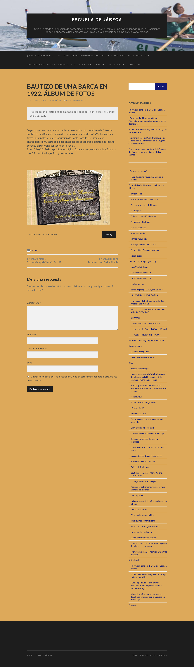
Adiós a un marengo (140, 368)
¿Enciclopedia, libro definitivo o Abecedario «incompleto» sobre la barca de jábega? (147, 121)
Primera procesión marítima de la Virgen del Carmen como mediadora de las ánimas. (147, 152)
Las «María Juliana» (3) (141, 278)
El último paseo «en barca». (143, 461)
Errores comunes (138, 227)
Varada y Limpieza (139, 238)
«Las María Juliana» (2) (141, 272)
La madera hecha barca (141, 532)
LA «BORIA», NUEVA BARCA (144, 295)
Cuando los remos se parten (143, 537)
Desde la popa (81, 65)
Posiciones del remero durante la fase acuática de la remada (148, 488)
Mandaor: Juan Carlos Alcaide (103, 261)
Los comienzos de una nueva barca (146, 455)
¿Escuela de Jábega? (37, 56)
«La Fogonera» (137, 283)
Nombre (32, 334)
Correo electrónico (37, 348)
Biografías (135, 317)
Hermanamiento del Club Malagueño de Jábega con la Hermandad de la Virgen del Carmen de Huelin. (148, 140)
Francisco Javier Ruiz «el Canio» (147, 334)
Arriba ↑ (163, 655)
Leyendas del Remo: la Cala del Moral (150, 329)
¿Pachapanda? (137, 495)
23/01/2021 (32, 100)
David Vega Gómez (52, 100)
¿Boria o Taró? (137, 408)
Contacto (134, 65)
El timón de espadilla (140, 351)
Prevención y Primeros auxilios (145, 250)
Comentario (34, 302)
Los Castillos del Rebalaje (142, 427)
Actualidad (115, 65)
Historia (35, 250)
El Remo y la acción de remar (144, 216)
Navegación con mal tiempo (143, 244)
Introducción (136, 193)
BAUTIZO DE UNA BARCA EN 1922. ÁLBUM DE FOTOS (148, 310)
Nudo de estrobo (138, 413)
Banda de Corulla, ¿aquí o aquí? (145, 526)
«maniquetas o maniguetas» (143, 520)
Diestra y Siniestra (139, 509)
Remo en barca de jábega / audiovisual (48, 65)
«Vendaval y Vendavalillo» (142, 515)
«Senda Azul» (137, 396)
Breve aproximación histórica (144, 199)
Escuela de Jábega (97, 19)
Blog (98, 65)
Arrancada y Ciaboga (140, 222)
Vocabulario (136, 255)
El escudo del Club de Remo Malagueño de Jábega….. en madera (149, 544)
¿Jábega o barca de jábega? (143, 481)
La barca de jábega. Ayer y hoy (130, 56)
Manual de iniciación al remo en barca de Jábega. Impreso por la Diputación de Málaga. (148, 596)
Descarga (109, 234)
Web (29, 362)
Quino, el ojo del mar (140, 467)
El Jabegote (136, 210)
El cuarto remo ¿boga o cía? (143, 402)
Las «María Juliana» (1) (141, 267)
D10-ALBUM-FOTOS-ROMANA (44, 234)
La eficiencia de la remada (142, 357)
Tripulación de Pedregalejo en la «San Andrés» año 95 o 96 (147, 302)
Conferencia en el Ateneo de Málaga (147, 433)
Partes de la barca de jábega (144, 205)
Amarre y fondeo (138, 233)
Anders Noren (149, 655)
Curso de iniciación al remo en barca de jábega (81, 56)
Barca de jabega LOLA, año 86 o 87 (44, 261)
